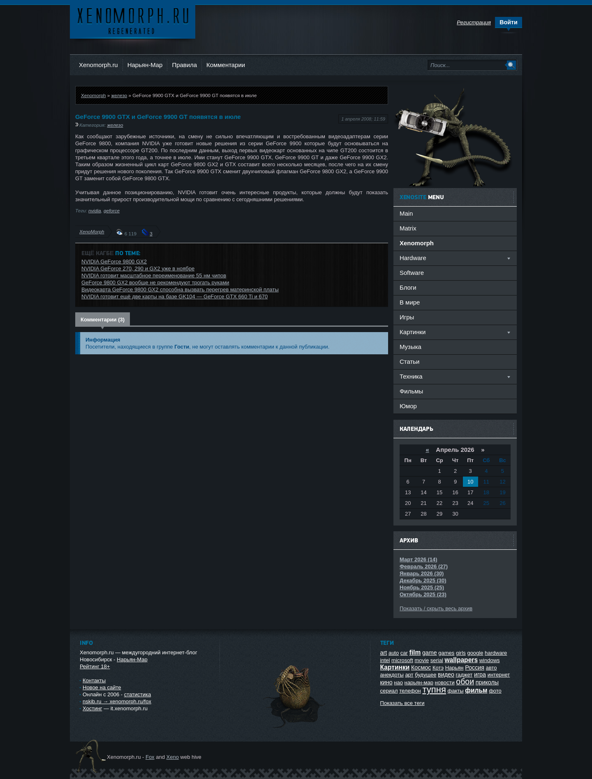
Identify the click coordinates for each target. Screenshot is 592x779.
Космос (421, 667)
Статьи (409, 361)
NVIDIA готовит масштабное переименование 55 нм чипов (153, 275)
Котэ (438, 668)
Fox (150, 757)
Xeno (172, 757)
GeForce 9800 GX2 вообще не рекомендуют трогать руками (155, 282)
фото (495, 691)
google (475, 653)
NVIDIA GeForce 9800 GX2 (114, 261)
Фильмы (411, 391)
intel (385, 660)
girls (461, 653)
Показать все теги (402, 703)
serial (436, 660)
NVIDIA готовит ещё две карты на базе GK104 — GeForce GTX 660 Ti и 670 (174, 296)
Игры (407, 317)
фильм (476, 690)
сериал (389, 691)
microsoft (402, 660)
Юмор (408, 405)
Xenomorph (93, 95)
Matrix (408, 228)
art (383, 652)
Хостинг (92, 708)
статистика (137, 694)
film (415, 652)
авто (491, 668)
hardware (496, 653)
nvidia (94, 210)
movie (421, 660)
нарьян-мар (419, 682)
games (446, 653)
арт (409, 675)
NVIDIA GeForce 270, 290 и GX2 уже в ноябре (137, 268)
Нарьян (454, 668)
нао (398, 682)
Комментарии (225, 64)
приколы (487, 682)
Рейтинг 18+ (95, 666)
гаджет (464, 675)
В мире (410, 302)
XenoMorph (91, 231)
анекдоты (392, 675)
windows (489, 660)
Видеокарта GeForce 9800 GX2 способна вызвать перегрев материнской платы (180, 289)
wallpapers (461, 659)
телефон (410, 691)
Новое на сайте (102, 687)
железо (119, 95)
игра (480, 674)
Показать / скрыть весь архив (436, 608)
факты (456, 691)
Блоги (408, 287)
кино (386, 682)
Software (412, 272)
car (404, 653)
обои (465, 681)
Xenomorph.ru (98, 64)
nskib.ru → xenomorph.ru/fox (117, 701)
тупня (434, 689)
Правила (184, 64)
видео (446, 674)
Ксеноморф (132, 20)
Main (406, 213)
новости (445, 682)
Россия (474, 667)
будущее (425, 675)
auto (393, 653)
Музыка (410, 346)
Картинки (395, 667)
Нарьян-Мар (145, 64)
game (429, 652)
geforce (112, 210)
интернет (499, 675)
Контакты (94, 680)
